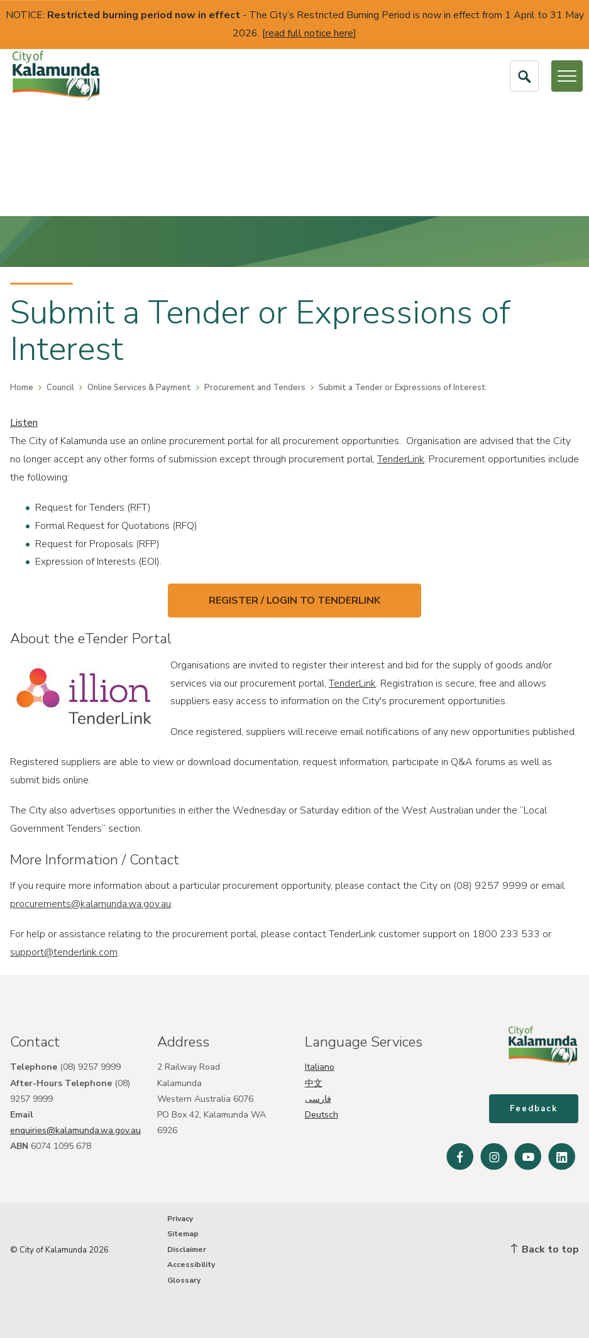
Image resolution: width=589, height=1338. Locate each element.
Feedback (534, 1109)
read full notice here (309, 33)
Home (21, 387)
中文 (313, 1082)
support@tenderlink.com (64, 952)
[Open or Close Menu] (567, 76)
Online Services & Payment (139, 387)
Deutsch (321, 1114)
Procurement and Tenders (255, 387)
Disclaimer (186, 1249)
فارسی (318, 1098)
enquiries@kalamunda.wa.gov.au (75, 1130)
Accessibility (191, 1264)
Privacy (180, 1218)
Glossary (184, 1280)
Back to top (545, 1249)
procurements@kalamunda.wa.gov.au (90, 904)
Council (60, 387)
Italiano (319, 1066)
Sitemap (183, 1233)
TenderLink (400, 459)
